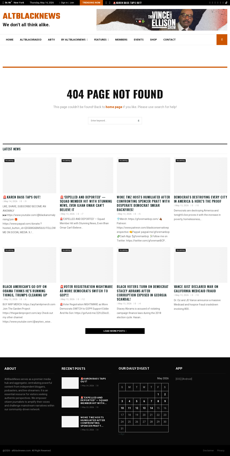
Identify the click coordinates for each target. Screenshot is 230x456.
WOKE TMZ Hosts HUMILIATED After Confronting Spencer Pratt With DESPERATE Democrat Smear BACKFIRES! (143, 203)
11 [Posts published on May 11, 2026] (129, 408)
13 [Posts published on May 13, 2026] (144, 408)
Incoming (9, 161)
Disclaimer (208, 450)
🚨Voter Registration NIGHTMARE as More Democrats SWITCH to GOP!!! (86, 290)
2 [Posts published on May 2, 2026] (165, 394)
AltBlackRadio (31, 39)
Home (9, 39)
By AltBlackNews (73, 39)
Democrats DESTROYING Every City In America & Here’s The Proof (200, 199)
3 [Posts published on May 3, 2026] (122, 401)
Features (100, 39)
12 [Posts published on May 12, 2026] (136, 408)
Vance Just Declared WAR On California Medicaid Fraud (196, 288)
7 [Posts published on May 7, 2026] (151, 401)
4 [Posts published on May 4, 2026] (129, 401)
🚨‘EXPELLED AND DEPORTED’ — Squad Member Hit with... (94, 400)
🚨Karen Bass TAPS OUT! (127, 3)
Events (139, 39)
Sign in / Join (66, 2)
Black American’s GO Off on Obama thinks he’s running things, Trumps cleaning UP (25, 290)
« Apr (122, 434)
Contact (169, 39)
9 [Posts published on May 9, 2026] (165, 401)
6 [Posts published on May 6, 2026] (144, 401)
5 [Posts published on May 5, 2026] (136, 401)
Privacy (220, 450)
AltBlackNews (31, 16)
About (10, 368)
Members (121, 39)
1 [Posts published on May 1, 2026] (158, 394)
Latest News (11, 149)
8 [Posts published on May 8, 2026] (158, 401)
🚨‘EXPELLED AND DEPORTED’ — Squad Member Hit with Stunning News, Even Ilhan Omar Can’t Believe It (86, 203)
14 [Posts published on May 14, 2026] (151, 408)
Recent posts (73, 368)
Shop (153, 39)
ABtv (51, 39)
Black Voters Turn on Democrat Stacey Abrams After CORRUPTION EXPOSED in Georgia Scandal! (143, 292)
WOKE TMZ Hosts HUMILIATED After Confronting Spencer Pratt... (92, 421)
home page (114, 107)
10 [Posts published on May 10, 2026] (122, 408)
